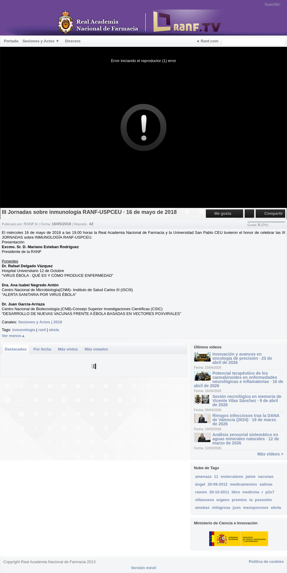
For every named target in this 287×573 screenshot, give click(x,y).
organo (222, 500)
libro (236, 492)
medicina (250, 492)
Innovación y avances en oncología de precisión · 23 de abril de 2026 (242, 358)
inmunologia (23, 330)
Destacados (16, 349)
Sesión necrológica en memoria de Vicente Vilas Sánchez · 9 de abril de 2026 (246, 400)
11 (216, 476)
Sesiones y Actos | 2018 (40, 322)
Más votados (96, 349)
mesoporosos (256, 507)
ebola (54, 330)
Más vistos (68, 349)
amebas (202, 507)
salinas (266, 484)
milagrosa (221, 507)
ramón (201, 492)
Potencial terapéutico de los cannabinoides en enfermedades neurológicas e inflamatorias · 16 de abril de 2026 (238, 379)
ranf (42, 330)
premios (239, 500)
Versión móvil (143, 568)
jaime (250, 476)
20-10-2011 (219, 492)
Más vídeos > (270, 454)
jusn (237, 507)
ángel (200, 484)
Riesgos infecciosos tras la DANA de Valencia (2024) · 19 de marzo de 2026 (245, 419)
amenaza (203, 476)
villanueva (204, 500)
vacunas (266, 476)
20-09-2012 (218, 484)
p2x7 (270, 492)
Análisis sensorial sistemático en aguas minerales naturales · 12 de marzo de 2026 (245, 438)
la (251, 500)
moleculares (231, 476)
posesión (263, 500)
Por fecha (42, 349)
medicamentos (243, 484)
